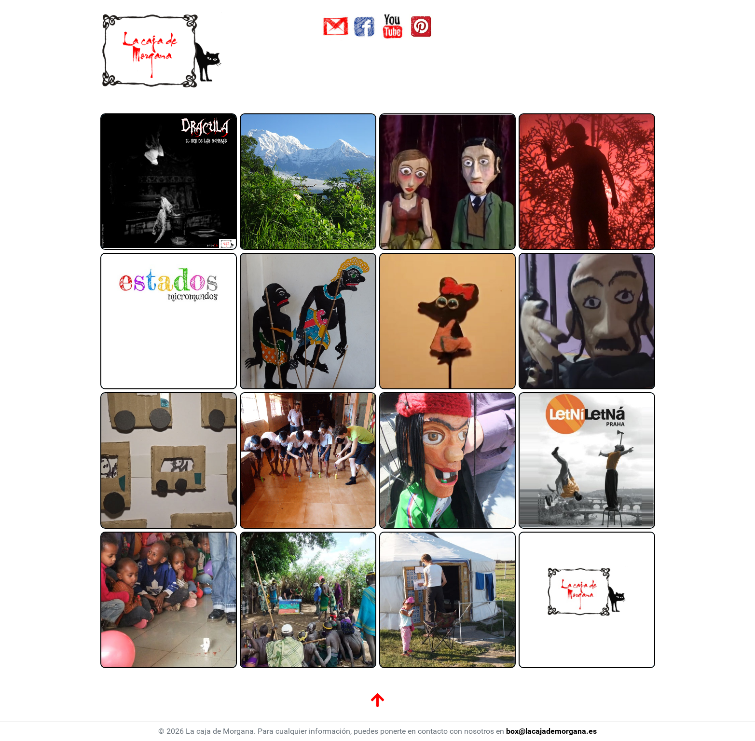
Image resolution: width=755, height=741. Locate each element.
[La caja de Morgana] (162, 50)
